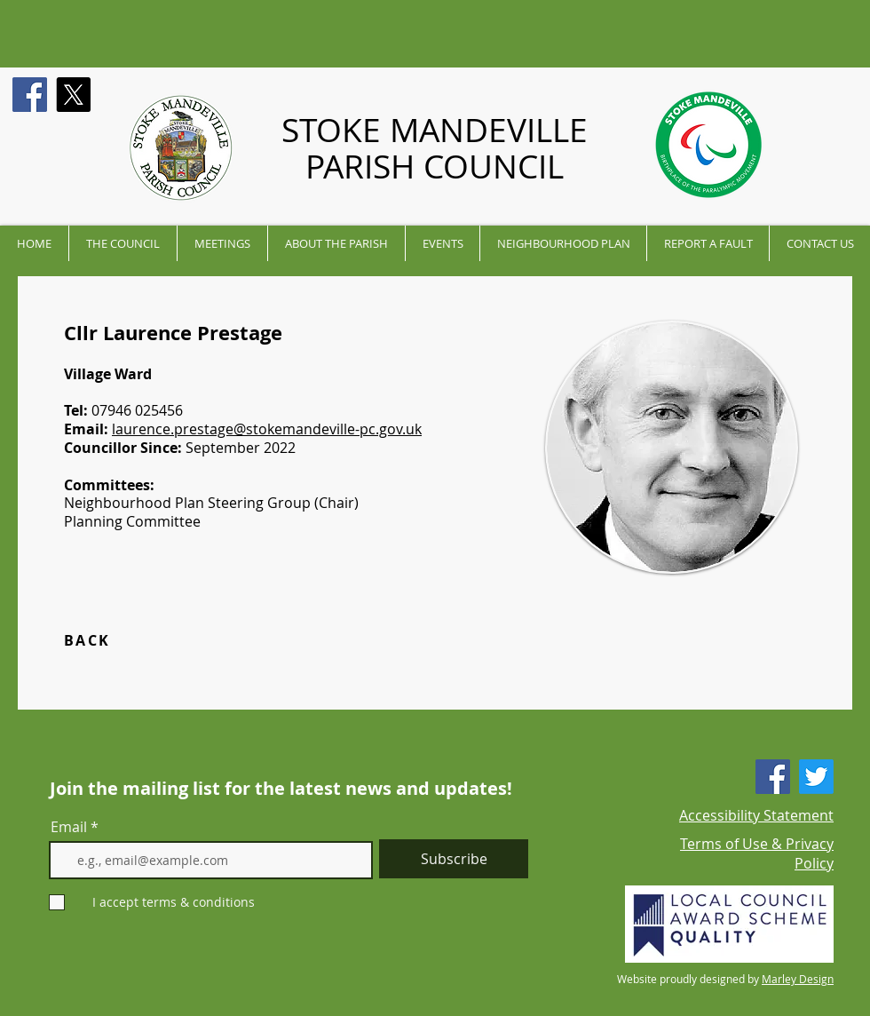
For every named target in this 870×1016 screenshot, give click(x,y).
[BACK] (127, 640)
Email (69, 827)
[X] (73, 94)
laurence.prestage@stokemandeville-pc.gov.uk (267, 429)
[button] (122, 243)
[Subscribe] (453, 858)
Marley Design (798, 979)
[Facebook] (29, 94)
